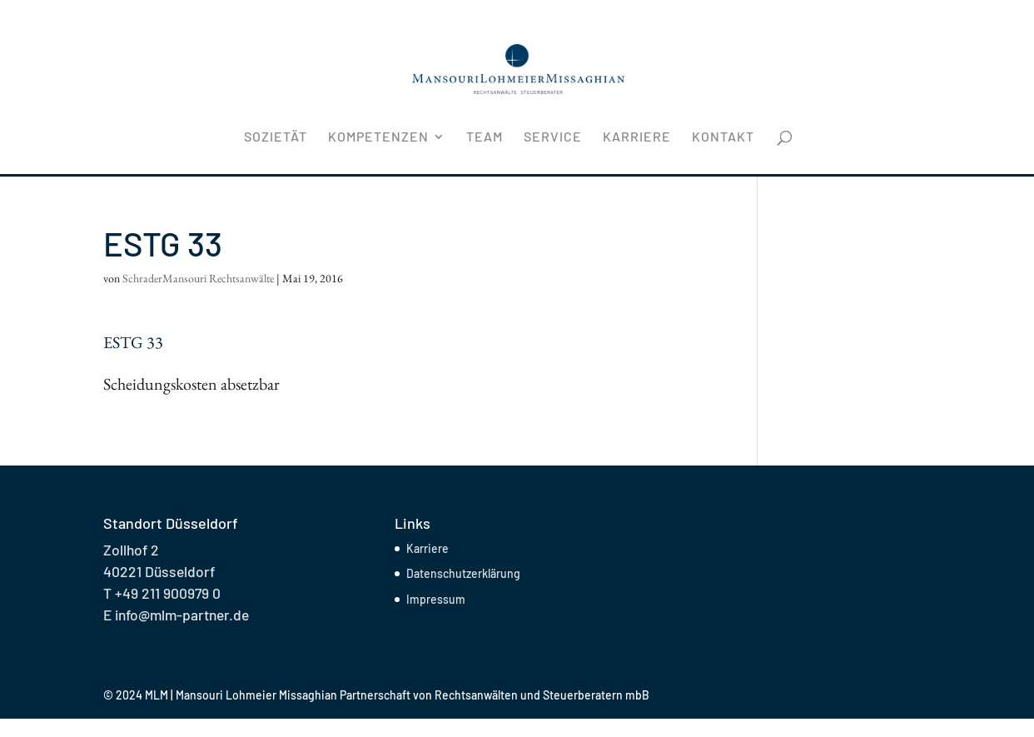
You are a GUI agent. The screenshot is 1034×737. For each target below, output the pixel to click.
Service (553, 137)
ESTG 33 (133, 342)
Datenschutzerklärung (463, 573)
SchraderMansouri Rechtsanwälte (198, 278)
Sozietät (275, 137)
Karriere (637, 137)
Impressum (435, 599)
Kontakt (723, 137)
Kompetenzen (378, 137)
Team (484, 137)
